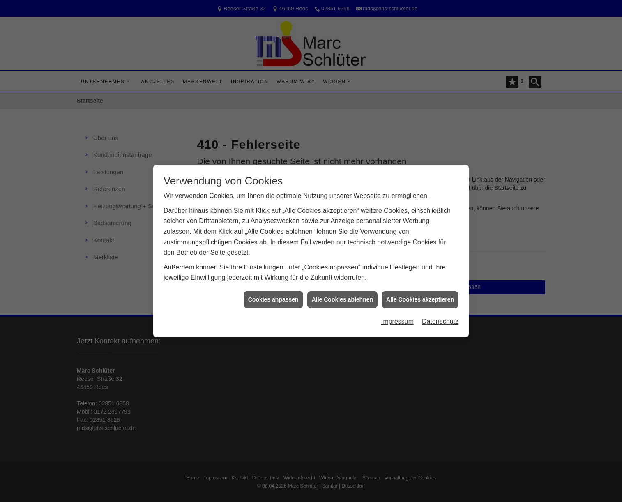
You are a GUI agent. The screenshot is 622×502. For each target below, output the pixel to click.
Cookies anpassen (273, 296)
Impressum (397, 318)
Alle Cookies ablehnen (342, 296)
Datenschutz (440, 318)
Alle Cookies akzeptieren (420, 296)
